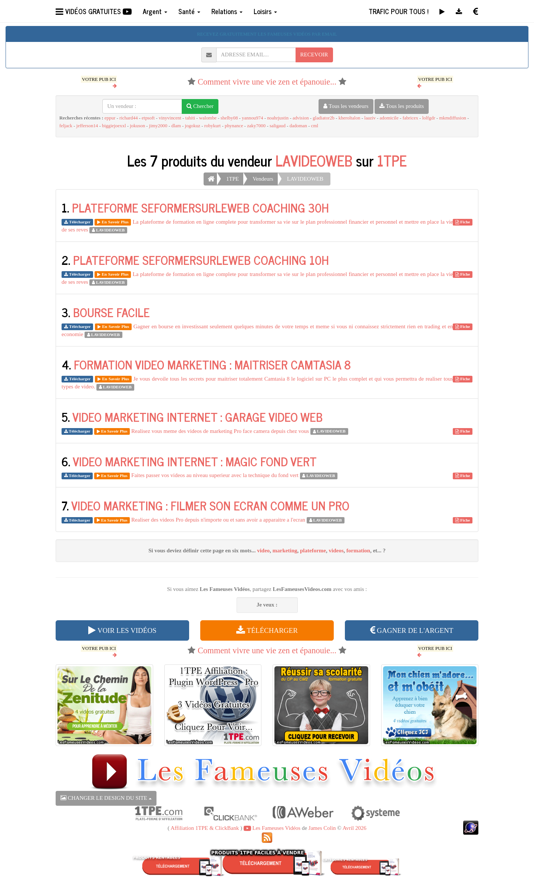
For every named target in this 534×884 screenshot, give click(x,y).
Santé (189, 11)
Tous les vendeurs (346, 106)
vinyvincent (170, 118)
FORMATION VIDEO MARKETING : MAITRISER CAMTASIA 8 (212, 364)
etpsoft (148, 118)
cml (314, 125)
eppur (110, 118)
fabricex (410, 118)
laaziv (370, 118)
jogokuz (193, 125)
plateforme (313, 550)
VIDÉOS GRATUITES (94, 11)
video (263, 550)
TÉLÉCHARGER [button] (267, 630)
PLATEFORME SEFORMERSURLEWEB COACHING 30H (200, 207)
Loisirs (265, 11)
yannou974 (252, 118)
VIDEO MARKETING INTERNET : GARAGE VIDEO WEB (197, 416)
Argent (155, 11)
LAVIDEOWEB (314, 160)
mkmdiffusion (452, 118)
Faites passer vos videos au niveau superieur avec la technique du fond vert (215, 475)
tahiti (190, 118)
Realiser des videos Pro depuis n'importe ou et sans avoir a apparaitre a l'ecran (218, 520)
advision (301, 118)
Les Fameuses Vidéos (272, 828)
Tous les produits (401, 106)
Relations (227, 11)
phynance (234, 125)
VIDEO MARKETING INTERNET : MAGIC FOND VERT (195, 461)
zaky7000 (256, 125)
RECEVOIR (314, 54)
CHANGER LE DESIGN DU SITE (106, 798)
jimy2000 (158, 125)
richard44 (128, 118)
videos (336, 550)
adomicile (389, 118)
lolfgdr (428, 118)
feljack (65, 125)
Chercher (200, 106)
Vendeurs (263, 179)
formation (358, 550)
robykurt (212, 125)
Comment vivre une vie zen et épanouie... (267, 81)
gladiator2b (323, 118)
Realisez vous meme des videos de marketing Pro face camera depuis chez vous (220, 431)
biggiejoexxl (114, 125)
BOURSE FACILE (111, 312)
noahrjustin (278, 118)
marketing (285, 550)
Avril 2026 (354, 828)
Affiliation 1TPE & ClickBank (205, 828)
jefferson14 (87, 125)
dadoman (298, 125)
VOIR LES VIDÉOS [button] (122, 630)
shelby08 (229, 118)
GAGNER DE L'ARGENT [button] (412, 630)
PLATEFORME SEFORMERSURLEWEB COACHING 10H (201, 259)
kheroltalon (349, 118)
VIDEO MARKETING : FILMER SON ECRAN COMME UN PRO (210, 505)
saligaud (278, 125)
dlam (176, 125)
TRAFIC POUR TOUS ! (398, 11)
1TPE (392, 160)
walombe (208, 118)
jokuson (137, 125)
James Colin (322, 828)
